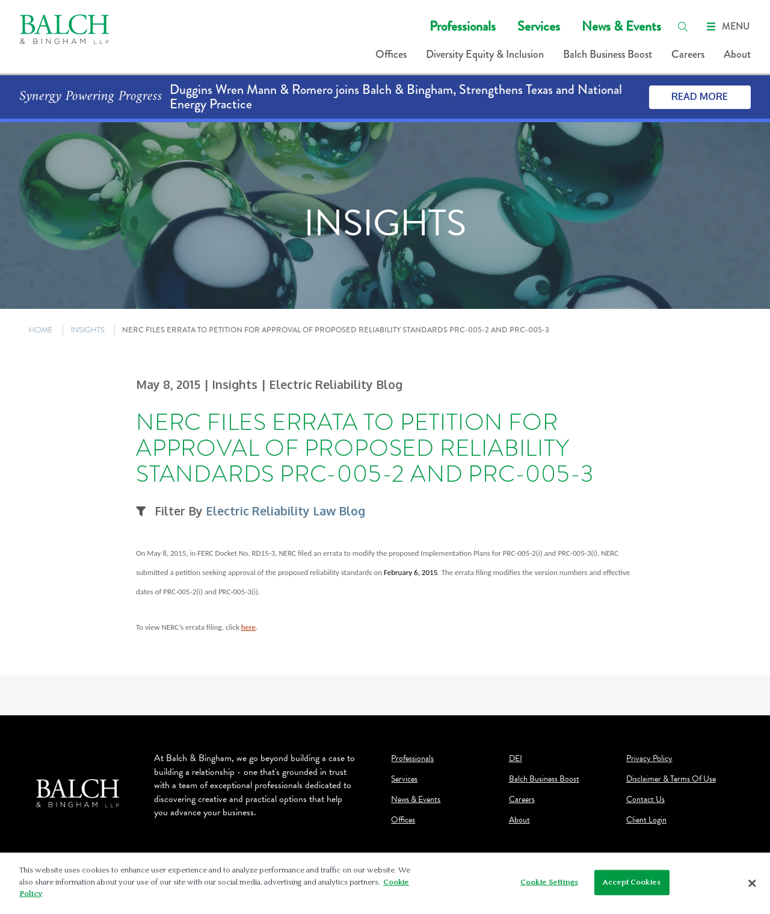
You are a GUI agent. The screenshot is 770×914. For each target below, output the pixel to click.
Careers (687, 54)
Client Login (646, 820)
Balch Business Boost (607, 54)
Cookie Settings (549, 885)
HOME (41, 329)
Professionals (463, 26)
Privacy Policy (649, 759)
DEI (515, 759)
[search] (683, 26)
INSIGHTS (88, 329)
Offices (391, 54)
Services (538, 26)
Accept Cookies (632, 885)
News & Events (621, 26)
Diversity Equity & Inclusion (485, 54)
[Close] (752, 886)
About (737, 54)
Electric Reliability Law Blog (285, 510)
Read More (699, 96)
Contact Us (645, 800)
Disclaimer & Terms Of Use (671, 779)
